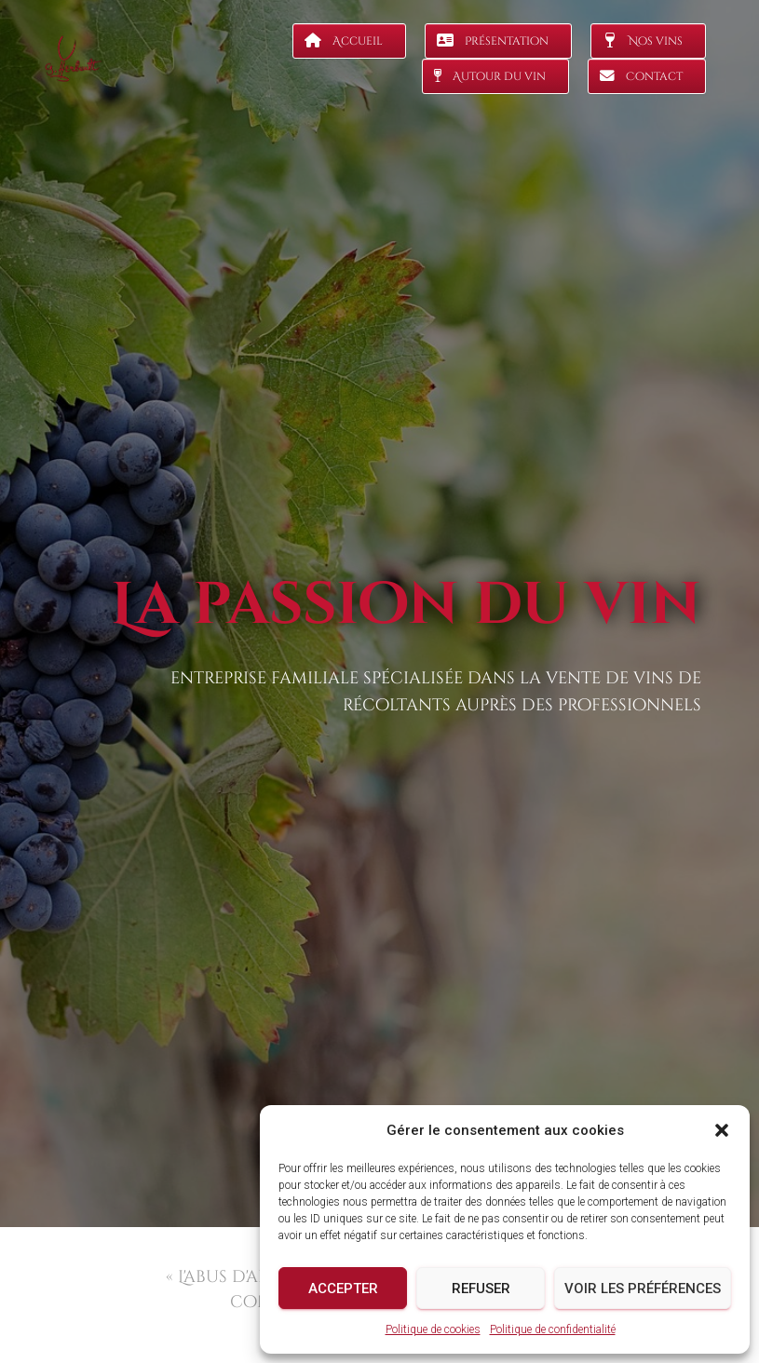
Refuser (481, 1288)
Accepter (343, 1288)
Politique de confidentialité (553, 1329)
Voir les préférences (642, 1288)
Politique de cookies (433, 1329)
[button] (721, 1130)
